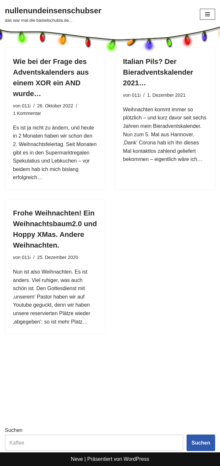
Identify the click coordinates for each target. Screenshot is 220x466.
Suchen (13, 430)
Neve (77, 459)
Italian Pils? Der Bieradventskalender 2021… (158, 72)
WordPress (136, 459)
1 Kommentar (27, 113)
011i (26, 105)
